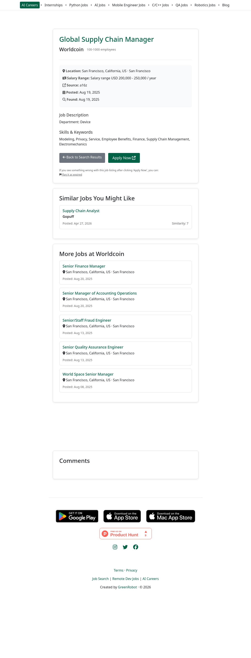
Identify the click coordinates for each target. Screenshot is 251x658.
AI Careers (30, 5)
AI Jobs (100, 5)
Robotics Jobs (205, 5)
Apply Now (124, 157)
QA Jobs (182, 5)
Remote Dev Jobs (125, 578)
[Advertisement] (126, 424)
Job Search (100, 578)
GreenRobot (127, 587)
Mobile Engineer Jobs (128, 5)
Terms (118, 570)
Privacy (131, 570)
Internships (54, 5)
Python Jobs (78, 5)
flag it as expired (70, 174)
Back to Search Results (82, 157)
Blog (225, 5)
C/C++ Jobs (160, 5)
